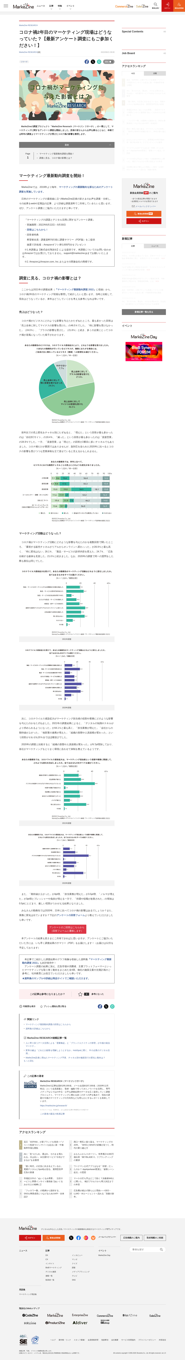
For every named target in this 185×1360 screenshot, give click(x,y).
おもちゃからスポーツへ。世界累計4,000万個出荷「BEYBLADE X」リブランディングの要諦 (94, 1157)
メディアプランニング (81, 1272)
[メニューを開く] (6, 6)
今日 (133, 73)
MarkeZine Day (104, 1255)
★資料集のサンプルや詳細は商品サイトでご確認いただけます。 (56, 978)
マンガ (74, 1259)
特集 (60, 6)
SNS (74, 1280)
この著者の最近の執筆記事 (52, 1114)
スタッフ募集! (79, 1340)
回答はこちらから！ (37, 229)
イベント (70, 6)
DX (47, 1255)
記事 (51, 6)
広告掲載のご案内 (131, 1238)
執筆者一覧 (50, 1280)
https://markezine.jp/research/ (53, 1105)
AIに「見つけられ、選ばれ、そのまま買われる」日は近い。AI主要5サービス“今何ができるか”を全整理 (44, 1157)
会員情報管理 (93, 1340)
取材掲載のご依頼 (155, 1238)
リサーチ (24, 62)
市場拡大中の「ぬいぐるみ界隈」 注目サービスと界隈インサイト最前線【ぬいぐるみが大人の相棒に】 (43, 1181)
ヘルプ (53, 1340)
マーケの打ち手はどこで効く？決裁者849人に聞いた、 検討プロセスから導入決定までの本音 (94, 1181)
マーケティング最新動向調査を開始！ (56, 153)
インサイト (50, 1263)
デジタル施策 (51, 1272)
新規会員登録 (143, 213)
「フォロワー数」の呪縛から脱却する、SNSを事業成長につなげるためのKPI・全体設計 (44, 1193)
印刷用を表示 (27, 1006)
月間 (155, 73)
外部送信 (162, 1340)
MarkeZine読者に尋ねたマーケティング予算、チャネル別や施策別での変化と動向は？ (65, 1057)
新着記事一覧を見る (144, 312)
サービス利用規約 (128, 1340)
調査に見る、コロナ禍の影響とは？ (55, 158)
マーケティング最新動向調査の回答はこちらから (48, 1024)
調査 (73, 1268)
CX (47, 1259)
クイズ (74, 1263)
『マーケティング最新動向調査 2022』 (75, 289)
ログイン (143, 221)
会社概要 (114, 1340)
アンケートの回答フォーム (71, 915)
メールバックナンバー (144, 206)
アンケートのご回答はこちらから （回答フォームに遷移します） (66, 929)
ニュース (41, 6)
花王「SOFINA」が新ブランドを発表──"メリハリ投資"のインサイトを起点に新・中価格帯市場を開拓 (44, 1145)
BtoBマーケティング (54, 1268)
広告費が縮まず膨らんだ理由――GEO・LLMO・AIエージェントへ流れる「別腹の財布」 (94, 1193)
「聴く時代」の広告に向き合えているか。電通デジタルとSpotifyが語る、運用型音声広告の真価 (43, 1169)
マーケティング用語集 (28, 1294)
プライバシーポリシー (147, 1340)
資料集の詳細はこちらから (38, 1028)
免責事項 (104, 1340)
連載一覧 (49, 1276)
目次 (88, 144)
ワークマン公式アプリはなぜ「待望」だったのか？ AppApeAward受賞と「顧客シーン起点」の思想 (94, 1169)
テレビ (74, 1276)
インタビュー (77, 1255)
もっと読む (29, 1061)
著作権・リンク (65, 1340)
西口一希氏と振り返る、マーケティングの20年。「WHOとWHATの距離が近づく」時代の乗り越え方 (94, 1145)
